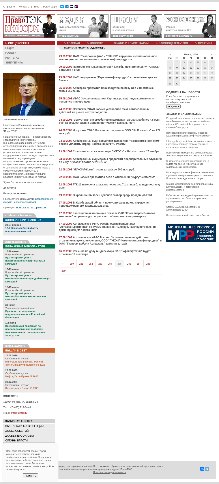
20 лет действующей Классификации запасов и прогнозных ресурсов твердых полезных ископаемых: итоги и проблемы (190, 144)
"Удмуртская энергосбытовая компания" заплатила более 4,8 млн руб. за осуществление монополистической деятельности (109, 121)
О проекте (9, 6)
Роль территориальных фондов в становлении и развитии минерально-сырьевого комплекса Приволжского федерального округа (190, 175)
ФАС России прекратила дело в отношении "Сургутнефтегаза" (114, 177)
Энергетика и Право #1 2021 (22, 388)
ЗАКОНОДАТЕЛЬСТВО (173, 43)
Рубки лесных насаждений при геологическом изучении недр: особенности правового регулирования (189, 198)
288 (148, 263)
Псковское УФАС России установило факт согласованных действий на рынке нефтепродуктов (104, 111)
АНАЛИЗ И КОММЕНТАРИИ (131, 43)
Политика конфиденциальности (109, 472)
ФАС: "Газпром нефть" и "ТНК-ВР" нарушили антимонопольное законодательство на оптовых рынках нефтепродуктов (108, 58)
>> (212, 54)
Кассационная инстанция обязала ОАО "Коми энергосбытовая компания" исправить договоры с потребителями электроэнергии (107, 215)
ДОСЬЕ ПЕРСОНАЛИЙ (19, 435)
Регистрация (50, 6)
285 (120, 263)
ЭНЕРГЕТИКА (14, 62)
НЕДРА (9, 48)
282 (91, 263)
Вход (36, 6)
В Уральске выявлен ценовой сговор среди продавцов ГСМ (112, 195)
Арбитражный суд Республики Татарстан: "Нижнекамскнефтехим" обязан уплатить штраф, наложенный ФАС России (109, 142)
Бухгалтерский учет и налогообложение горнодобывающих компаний (28, 278)
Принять (30, 475)
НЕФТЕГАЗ (12, 57)
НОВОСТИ (96, 43)
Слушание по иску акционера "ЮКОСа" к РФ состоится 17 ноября (116, 151)
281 (81, 263)
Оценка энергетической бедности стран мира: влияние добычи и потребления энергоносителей (189, 187)
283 (100, 263)
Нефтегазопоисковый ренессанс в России (187, 215)
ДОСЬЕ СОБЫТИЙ (17, 430)
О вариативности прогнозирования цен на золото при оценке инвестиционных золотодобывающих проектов (187, 164)
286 (129, 263)
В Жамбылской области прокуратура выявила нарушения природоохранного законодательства (104, 204)
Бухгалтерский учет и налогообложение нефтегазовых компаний (25, 260)
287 (139, 263)
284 (110, 263)
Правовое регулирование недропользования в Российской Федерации (25, 314)
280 (72, 263)
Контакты (24, 6)
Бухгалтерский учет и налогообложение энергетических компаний (25, 296)
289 (64, 270)
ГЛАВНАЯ (73, 43)
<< (169, 54)
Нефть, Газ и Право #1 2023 (21, 376)
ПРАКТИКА (205, 43)
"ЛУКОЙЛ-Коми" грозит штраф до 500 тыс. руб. (104, 169)
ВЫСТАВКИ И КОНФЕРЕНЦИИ (24, 426)
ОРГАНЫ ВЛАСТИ (16, 440)
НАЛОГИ (11, 52)
